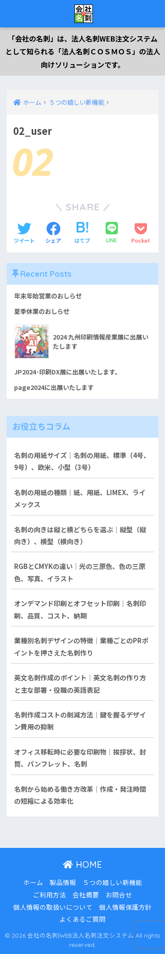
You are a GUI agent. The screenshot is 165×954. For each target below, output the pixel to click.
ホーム (33, 882)
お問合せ (119, 894)
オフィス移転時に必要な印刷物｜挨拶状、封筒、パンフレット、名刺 (80, 757)
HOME (82, 864)
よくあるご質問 (82, 918)
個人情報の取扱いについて (52, 907)
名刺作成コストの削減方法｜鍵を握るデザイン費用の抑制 (80, 720)
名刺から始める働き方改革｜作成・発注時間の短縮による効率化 (80, 794)
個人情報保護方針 (125, 907)
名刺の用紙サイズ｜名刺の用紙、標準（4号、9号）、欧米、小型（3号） (82, 461)
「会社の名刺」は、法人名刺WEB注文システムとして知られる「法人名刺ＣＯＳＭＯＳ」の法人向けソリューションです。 (82, 51)
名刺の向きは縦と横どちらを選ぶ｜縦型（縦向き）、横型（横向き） (80, 535)
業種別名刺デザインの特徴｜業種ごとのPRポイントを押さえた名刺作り (81, 646)
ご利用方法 (49, 894)
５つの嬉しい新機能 (112, 882)
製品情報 (63, 882)
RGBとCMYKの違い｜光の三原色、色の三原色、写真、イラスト (79, 572)
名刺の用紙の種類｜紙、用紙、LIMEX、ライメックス (80, 498)
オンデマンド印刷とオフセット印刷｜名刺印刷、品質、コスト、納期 (80, 609)
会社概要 (86, 894)
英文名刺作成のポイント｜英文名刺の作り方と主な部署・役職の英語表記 (80, 683)
